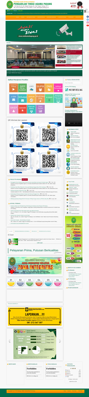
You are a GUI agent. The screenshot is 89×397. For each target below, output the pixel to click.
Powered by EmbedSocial (13, 303)
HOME (17, 17)
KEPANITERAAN (42, 17)
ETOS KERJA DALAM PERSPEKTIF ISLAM (19, 223)
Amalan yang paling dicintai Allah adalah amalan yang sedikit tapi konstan (25, 210)
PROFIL (23, 17)
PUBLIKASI (72, 17)
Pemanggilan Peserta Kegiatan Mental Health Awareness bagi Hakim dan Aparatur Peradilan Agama (29, 182)
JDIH (70, 205)
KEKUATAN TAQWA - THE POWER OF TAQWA (20, 220)
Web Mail (80, 390)
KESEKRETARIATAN (52, 17)
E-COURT (11, 231)
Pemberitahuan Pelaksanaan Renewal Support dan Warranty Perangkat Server (25, 193)
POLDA (70, 198)
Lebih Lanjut (40, 242)
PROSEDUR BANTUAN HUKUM (45, 231)
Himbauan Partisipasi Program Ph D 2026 (19, 190)
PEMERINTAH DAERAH (74, 195)
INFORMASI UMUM (32, 17)
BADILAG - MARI (73, 187)
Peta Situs (74, 390)
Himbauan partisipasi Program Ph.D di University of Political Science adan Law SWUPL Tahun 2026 (30, 198)
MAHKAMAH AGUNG (73, 184)
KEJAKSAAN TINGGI (73, 191)
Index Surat (25, 179)
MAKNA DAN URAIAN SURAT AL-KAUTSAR (20, 215)
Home (65, 390)
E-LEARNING (72, 202)
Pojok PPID (79, 17)
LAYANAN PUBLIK (63, 17)
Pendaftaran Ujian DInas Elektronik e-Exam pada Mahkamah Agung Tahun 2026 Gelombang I (28, 187)
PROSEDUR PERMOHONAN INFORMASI (22, 231)
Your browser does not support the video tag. (73, 119)
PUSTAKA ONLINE (73, 208)
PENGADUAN (34, 231)
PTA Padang (32, 390)
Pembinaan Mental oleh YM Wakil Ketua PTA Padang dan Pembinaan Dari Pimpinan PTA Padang (29, 205)
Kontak (69, 390)
